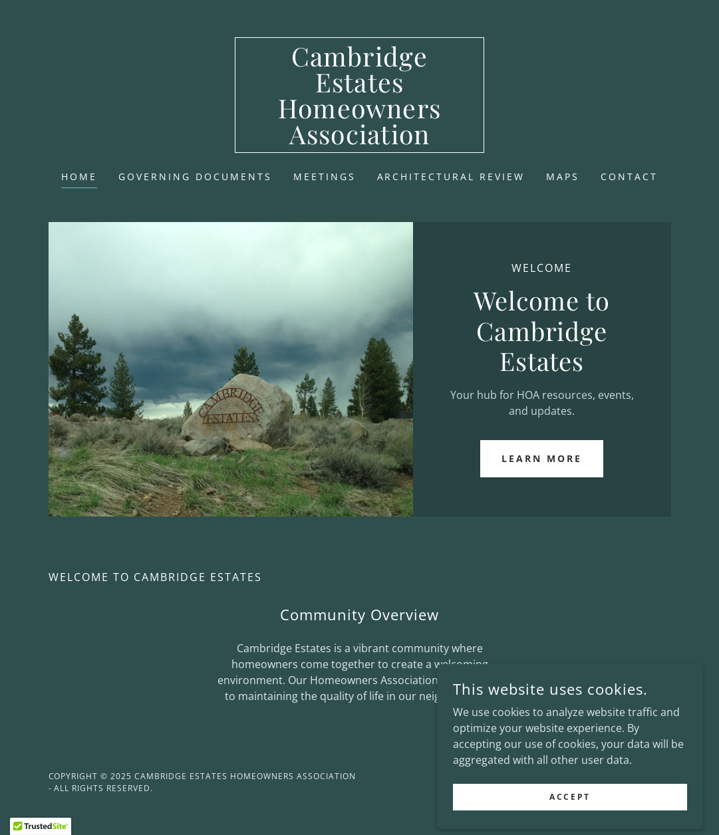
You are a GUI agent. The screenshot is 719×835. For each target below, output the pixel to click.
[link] (359, 140)
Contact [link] (629, 176)
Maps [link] (562, 176)
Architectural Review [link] (451, 176)
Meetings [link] (324, 176)
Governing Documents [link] (195, 176)
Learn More (542, 458)
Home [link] (79, 176)
